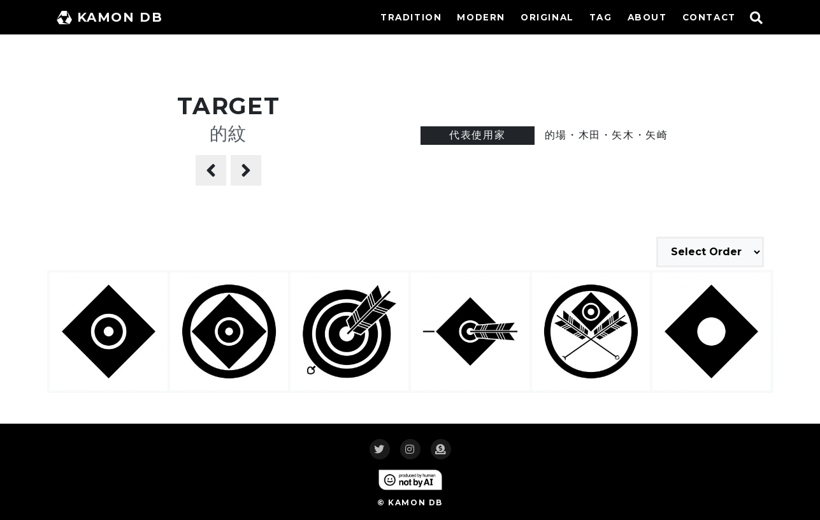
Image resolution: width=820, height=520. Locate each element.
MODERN (481, 17)
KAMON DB (110, 17)
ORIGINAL (547, 17)
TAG (600, 17)
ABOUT (647, 17)
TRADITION (411, 17)
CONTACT (709, 17)
